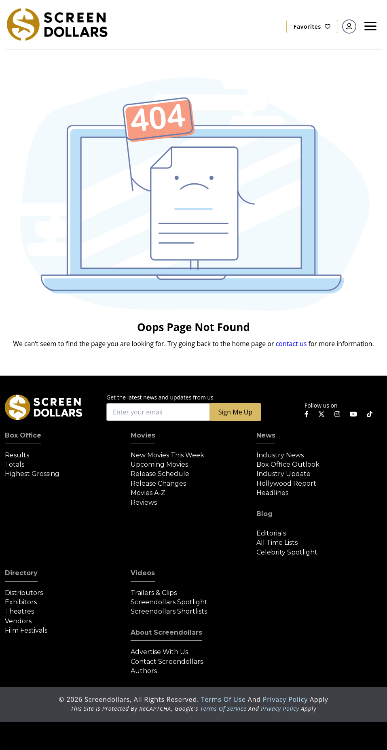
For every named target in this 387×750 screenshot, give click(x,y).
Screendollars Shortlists (169, 611)
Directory (21, 573)
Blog (264, 514)
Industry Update (283, 474)
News (265, 435)
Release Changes (158, 483)
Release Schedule (160, 474)
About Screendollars (166, 632)
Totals (14, 464)
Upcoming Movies (159, 464)
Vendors (18, 621)
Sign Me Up (235, 412)
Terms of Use (224, 699)
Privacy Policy (286, 699)
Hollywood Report (286, 483)
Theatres (19, 611)
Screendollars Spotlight (169, 602)
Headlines (272, 493)
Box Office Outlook (287, 464)
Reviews (144, 502)
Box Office (23, 435)
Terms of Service (223, 708)
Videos (143, 573)
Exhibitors (21, 602)
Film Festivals (26, 630)
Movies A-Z (148, 493)
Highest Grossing (32, 474)
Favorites (312, 26)
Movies (143, 435)
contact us (291, 343)
